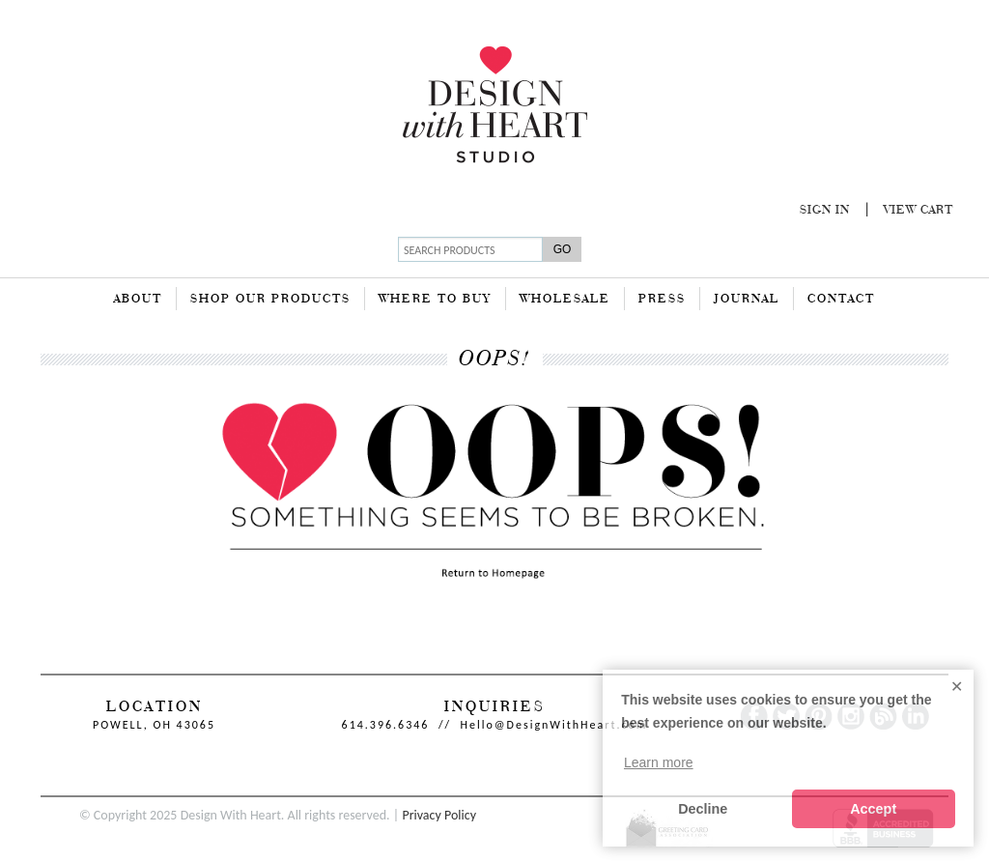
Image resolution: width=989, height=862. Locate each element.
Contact (841, 299)
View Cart (918, 210)
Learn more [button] (658, 762)
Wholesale (565, 299)
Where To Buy (435, 299)
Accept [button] (873, 809)
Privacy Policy (439, 815)
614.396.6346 (386, 725)
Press (662, 299)
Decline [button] (702, 809)
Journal (746, 299)
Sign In (825, 210)
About (138, 299)
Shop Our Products (270, 299)
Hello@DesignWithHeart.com (554, 725)
